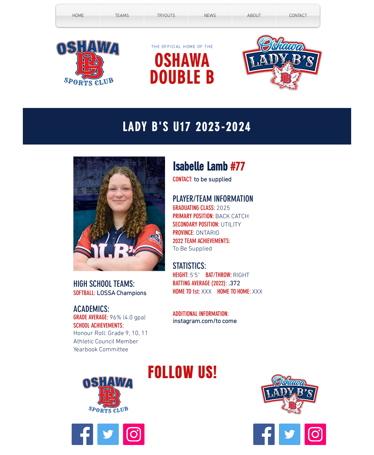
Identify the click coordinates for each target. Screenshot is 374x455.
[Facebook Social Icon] (82, 434)
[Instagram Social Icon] (133, 434)
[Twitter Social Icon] (108, 434)
